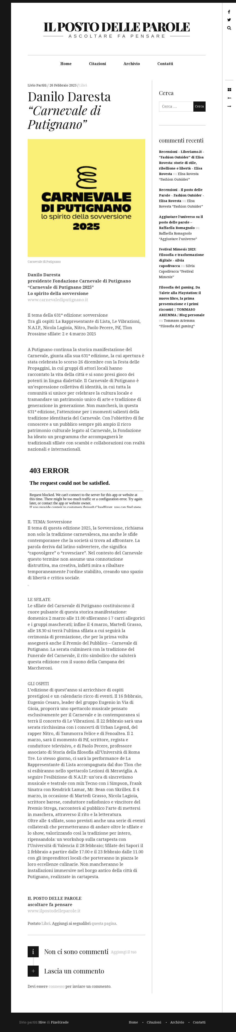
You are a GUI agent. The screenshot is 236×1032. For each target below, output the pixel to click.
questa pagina (103, 923)
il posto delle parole (116, 26)
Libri (83, 85)
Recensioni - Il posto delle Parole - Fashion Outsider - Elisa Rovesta (181, 195)
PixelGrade (60, 1022)
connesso (57, 986)
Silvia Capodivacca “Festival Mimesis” (177, 271)
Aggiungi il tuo (123, 952)
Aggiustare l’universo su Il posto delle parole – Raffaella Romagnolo (181, 222)
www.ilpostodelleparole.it (54, 911)
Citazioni (97, 64)
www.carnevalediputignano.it (58, 299)
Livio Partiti (37, 85)
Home (65, 64)
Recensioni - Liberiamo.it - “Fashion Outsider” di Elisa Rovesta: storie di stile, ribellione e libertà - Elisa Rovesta (181, 163)
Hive (42, 1022)
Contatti (165, 64)
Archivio (132, 64)
